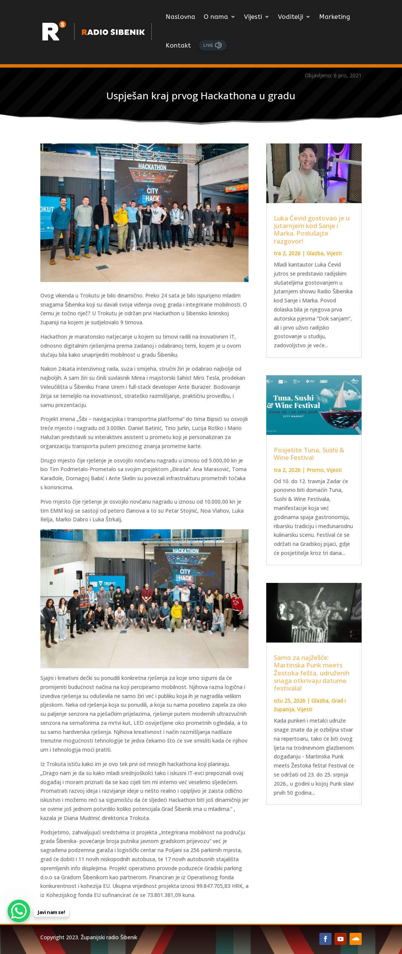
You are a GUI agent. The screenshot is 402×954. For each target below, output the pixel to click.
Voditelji (290, 16)
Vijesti (253, 16)
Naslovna (180, 16)
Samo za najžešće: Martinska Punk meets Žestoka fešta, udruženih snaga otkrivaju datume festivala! (312, 673)
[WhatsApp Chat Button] (19, 911)
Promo (315, 469)
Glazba (315, 253)
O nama (216, 16)
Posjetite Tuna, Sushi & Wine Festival (309, 453)
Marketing (334, 16)
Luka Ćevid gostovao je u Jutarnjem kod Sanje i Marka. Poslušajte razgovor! (312, 229)
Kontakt (178, 45)
